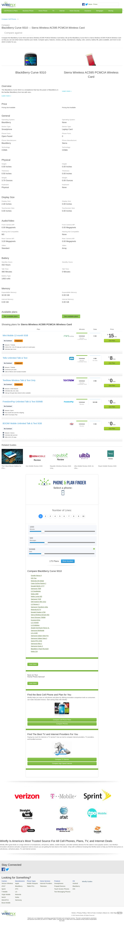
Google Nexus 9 (36, 575)
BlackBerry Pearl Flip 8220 (40, 649)
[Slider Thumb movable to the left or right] (43, 532)
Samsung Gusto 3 (37, 646)
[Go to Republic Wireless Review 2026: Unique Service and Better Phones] (60, 456)
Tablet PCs (29, 886)
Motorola (17, 893)
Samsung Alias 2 (36, 643)
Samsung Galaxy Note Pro (40, 636)
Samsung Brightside (37, 630)
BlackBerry (17, 886)
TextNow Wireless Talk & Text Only (19, 380)
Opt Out (119, 911)
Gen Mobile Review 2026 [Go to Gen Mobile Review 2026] (34, 466)
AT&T (3, 886)
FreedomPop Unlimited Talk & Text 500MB (23, 402)
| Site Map (113, 911)
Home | (74, 911)
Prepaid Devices (56, 886)
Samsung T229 (36, 599)
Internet (61, 11)
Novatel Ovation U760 (38, 612)
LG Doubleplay (36, 591)
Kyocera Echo (35, 620)
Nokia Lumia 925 (36, 596)
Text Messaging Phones (58, 891)
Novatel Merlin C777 (37, 586)
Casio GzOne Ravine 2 (38, 583)
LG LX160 (34, 633)
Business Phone (28, 11)
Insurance (88, 11)
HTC (15, 888)
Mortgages (99, 11)
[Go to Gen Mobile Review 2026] (36, 456)
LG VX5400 (35, 622)
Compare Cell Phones (9, 19)
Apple (16, 883)
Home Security (74, 11)
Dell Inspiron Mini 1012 (38, 602)
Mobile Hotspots (31, 883)
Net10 (3, 896)
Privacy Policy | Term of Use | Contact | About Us (93, 911)
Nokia (16, 896)
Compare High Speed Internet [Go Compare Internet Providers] (62, 763)
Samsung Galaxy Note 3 (39, 638)
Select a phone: (62, 488)
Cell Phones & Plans (11, 11)
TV (53, 11)
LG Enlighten (35, 625)
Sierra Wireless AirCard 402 (40, 615)
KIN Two (34, 578)
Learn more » (6, 96)
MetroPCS (5, 899)
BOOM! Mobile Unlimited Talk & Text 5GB (22, 423)
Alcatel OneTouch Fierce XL (40, 628)
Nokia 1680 (34, 594)
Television (41, 886)
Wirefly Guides (82, 881)
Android (70, 883)
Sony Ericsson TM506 (38, 617)
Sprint (3, 888)
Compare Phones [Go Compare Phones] (62, 724)
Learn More (33, 664)
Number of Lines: (62, 510)
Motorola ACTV (36, 609)
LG (15, 891)
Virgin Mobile (6, 893)
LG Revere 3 (35, 604)
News (90, 4)
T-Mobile (4, 891)
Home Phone (43, 11)
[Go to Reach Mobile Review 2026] (109, 456)
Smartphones (55, 883)
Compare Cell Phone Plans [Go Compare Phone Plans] (62, 720)
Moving (110, 11)
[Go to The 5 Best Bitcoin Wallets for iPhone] (12, 456)
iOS (69, 888)
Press (95, 4)
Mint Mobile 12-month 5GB (15, 335)
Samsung (17, 899)
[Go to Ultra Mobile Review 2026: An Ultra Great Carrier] (84, 456)
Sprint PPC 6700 (36, 641)
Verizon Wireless (7, 883)
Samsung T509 (36, 588)
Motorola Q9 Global (37, 581)
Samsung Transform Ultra (39, 607)
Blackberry (71, 886)
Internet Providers (43, 883)
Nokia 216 (34, 651)
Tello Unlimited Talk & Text (15, 358)
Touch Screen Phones (58, 888)
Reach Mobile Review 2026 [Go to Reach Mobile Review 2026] (107, 466)
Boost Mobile (6, 901)
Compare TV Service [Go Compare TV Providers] (62, 759)
